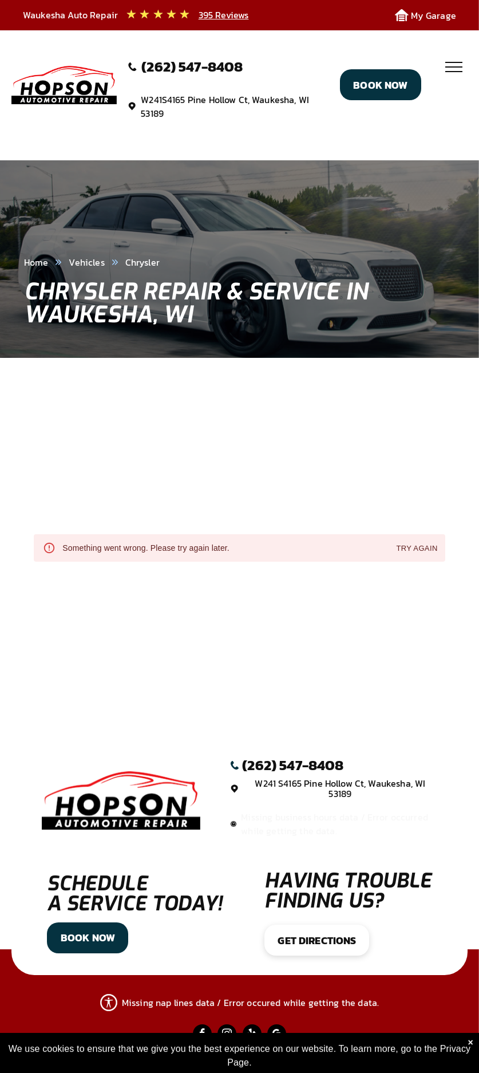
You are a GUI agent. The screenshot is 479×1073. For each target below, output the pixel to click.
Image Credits (232, 1056)
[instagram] (226, 1035)
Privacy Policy (159, 1056)
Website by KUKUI (312, 1056)
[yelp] (252, 1035)
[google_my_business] (276, 1035)
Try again (416, 549)
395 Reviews (224, 15)
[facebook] (202, 1035)
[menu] (454, 67)
